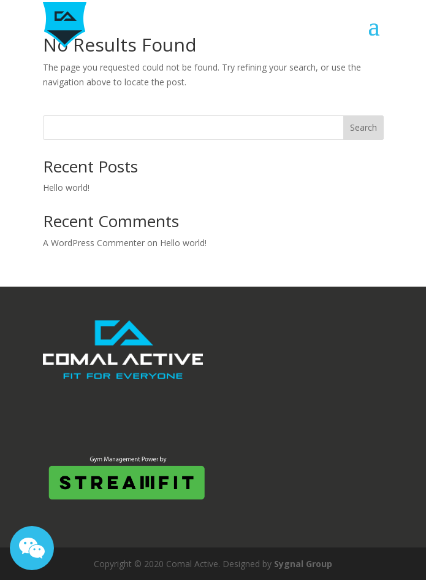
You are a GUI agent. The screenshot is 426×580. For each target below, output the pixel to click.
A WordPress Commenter (94, 243)
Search (363, 127)
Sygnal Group (303, 564)
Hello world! (66, 187)
